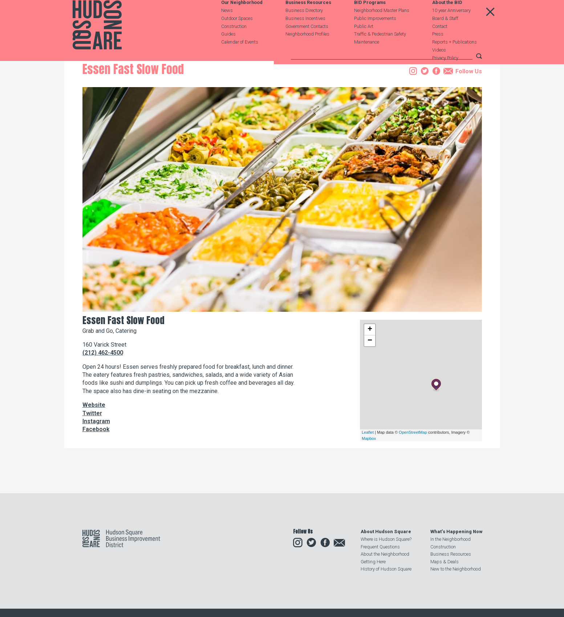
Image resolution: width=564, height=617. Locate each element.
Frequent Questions (380, 546)
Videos (439, 67)
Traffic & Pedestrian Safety (380, 51)
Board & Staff (445, 36)
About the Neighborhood (385, 554)
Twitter (92, 460)
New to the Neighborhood (455, 569)
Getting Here (373, 561)
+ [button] (370, 376)
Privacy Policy (445, 75)
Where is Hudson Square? (386, 539)
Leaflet (368, 480)
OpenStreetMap (413, 480)
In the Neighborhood (450, 539)
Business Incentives (305, 36)
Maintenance (366, 59)
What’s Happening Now (456, 532)
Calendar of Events (239, 59)
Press (437, 51)
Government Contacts (306, 44)
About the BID (447, 20)
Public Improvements (375, 36)
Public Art (363, 44)
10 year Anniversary (451, 28)
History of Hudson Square (386, 569)
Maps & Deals (444, 561)
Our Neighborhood (242, 20)
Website (93, 452)
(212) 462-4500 (102, 400)
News (227, 28)
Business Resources (308, 20)
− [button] (370, 388)
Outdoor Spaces (237, 36)
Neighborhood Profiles (307, 51)
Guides (228, 51)
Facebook (96, 476)
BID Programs (370, 20)
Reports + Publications (454, 59)
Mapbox (369, 485)
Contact (439, 44)
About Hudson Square (386, 532)
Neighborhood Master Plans (381, 28)
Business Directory (304, 28)
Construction (234, 44)
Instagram (96, 468)
